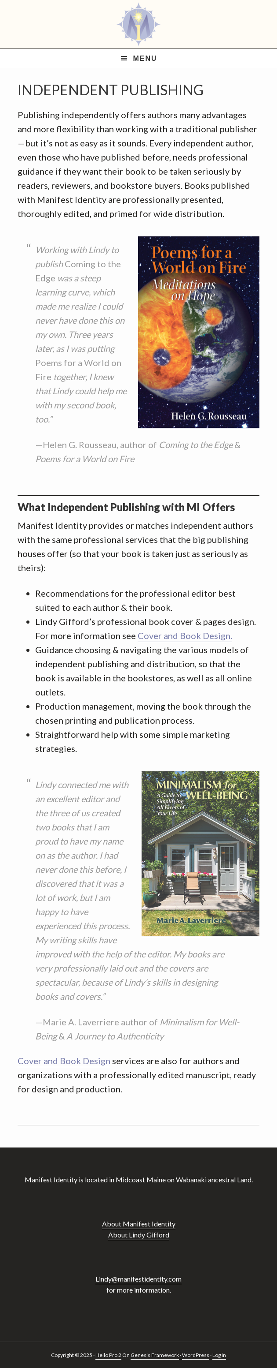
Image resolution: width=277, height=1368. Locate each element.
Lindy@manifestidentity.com (138, 1279)
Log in (219, 1355)
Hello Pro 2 (108, 1355)
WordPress (195, 1355)
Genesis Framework (155, 1355)
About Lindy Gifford (138, 1234)
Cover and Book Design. (185, 635)
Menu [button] (145, 58)
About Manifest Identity (138, 1223)
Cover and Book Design (64, 1060)
